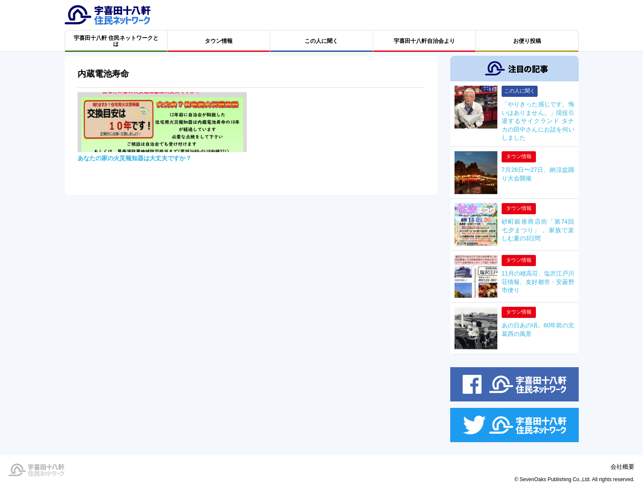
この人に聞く (519, 91)
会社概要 (622, 467)
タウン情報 (519, 156)
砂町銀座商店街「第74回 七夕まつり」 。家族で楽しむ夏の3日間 (538, 230)
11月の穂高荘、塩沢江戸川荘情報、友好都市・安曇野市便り (538, 281)
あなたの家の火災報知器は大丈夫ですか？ (134, 158)
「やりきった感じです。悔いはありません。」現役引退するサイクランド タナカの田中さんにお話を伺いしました (538, 121)
